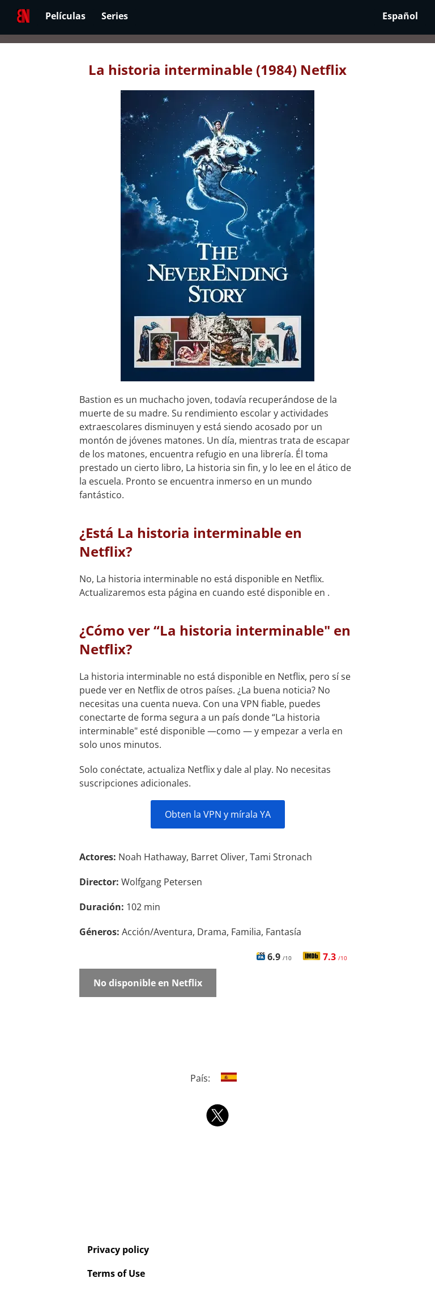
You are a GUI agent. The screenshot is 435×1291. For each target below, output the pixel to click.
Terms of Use (116, 1273)
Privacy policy (118, 1249)
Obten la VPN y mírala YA (218, 814)
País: (217, 1078)
